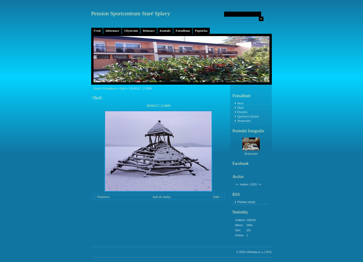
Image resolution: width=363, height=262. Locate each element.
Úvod (97, 30)
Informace (112, 30)
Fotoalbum (183, 30)
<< (237, 184)
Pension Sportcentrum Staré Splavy (130, 13)
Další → (218, 197)
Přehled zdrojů (246, 202)
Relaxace (149, 30)
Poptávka (201, 30)
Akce (240, 103)
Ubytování (131, 30)
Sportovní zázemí (248, 116)
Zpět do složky (161, 197)
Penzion (242, 112)
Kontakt (165, 30)
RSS (269, 252)
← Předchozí (102, 197)
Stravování (243, 121)
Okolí (122, 88)
